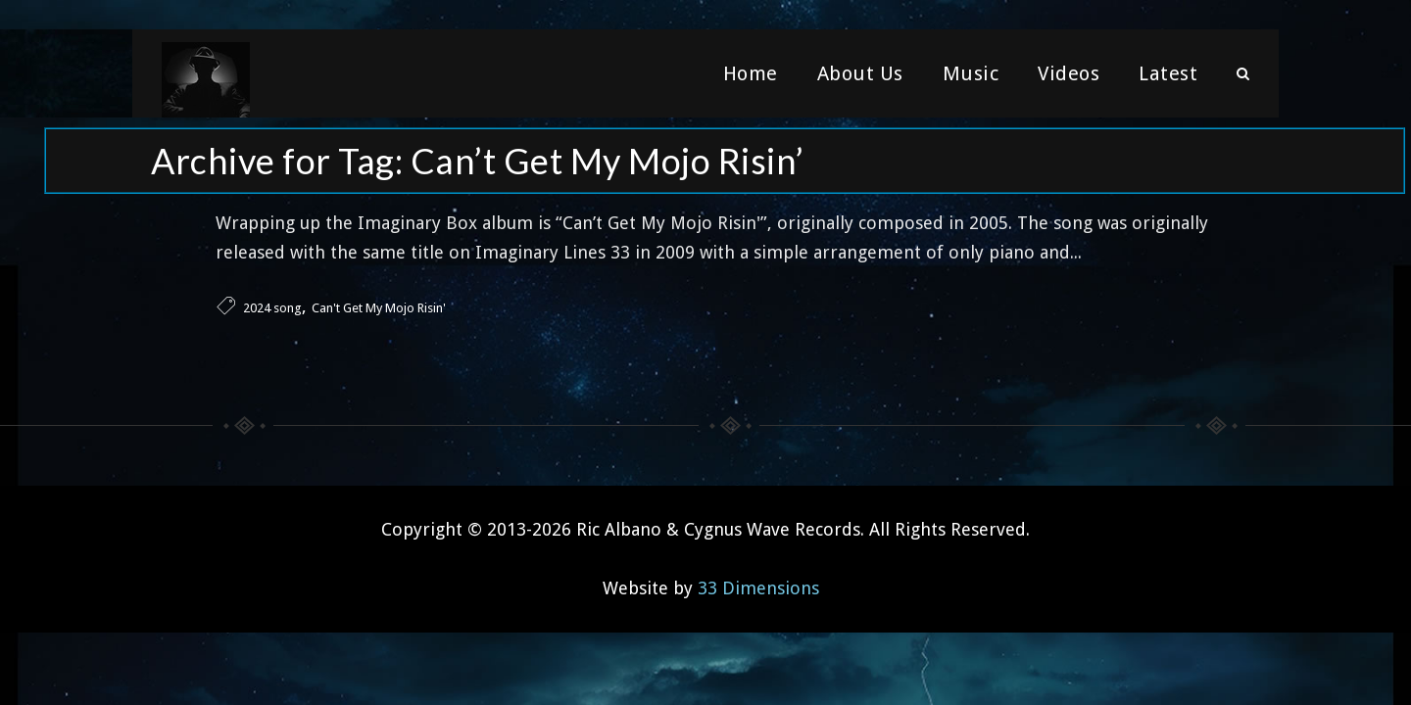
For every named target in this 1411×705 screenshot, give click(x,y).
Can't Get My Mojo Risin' (379, 308)
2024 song (272, 308)
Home (750, 73)
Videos (1068, 73)
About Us (860, 73)
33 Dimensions (758, 588)
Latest (1168, 73)
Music (971, 73)
